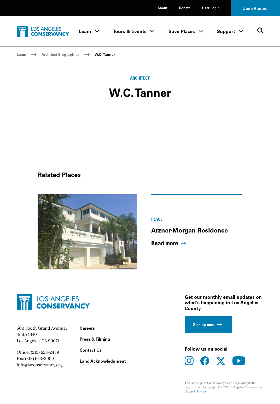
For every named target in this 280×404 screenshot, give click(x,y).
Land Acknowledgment (103, 361)
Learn (85, 31)
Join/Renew (255, 8)
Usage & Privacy (196, 391)
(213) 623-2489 (45, 352)
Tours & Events (130, 31)
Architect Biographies (60, 54)
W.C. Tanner (105, 54)
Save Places (181, 31)
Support (226, 31)
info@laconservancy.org (40, 364)
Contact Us (91, 350)
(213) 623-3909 (39, 358)
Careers (87, 328)
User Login (211, 7)
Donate (184, 7)
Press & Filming (95, 339)
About (162, 7)
